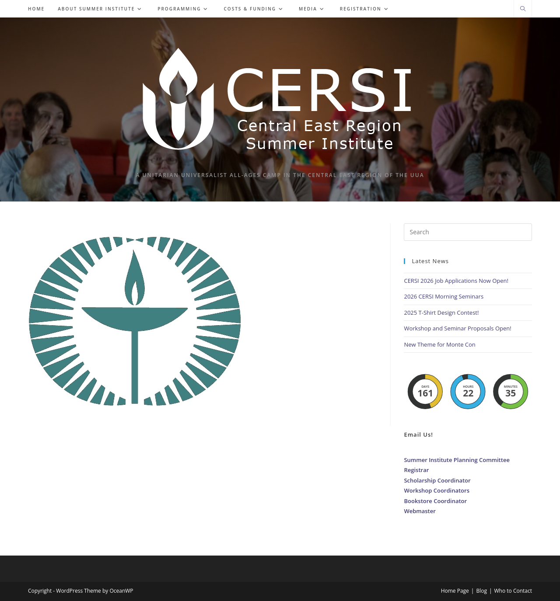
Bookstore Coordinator (435, 501)
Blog (481, 590)
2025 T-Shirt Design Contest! (441, 312)
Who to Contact (513, 590)
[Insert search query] (468, 232)
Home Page (455, 590)
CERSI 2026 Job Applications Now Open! (456, 281)
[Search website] (523, 9)
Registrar (416, 470)
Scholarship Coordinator (437, 480)
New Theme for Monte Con (439, 344)
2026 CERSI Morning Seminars (443, 296)
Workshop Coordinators (436, 490)
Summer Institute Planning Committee (456, 460)
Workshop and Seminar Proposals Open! (457, 328)
